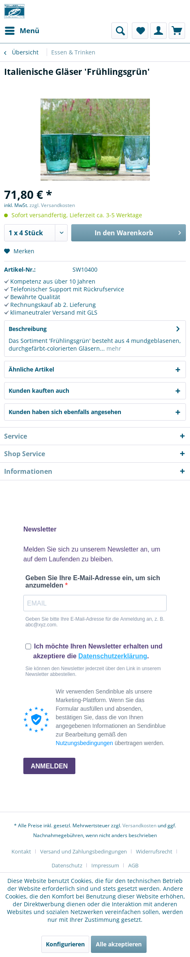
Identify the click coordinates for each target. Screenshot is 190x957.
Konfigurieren (65, 944)
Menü (22, 29)
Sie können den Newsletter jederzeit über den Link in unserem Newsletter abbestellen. (93, 671)
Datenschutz (67, 865)
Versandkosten (139, 825)
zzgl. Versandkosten (52, 205)
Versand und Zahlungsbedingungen (83, 851)
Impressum (105, 865)
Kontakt (21, 851)
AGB (133, 865)
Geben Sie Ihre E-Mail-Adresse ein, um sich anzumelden (92, 581)
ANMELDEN (49, 766)
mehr (113, 348)
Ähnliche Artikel (31, 369)
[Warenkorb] (177, 31)
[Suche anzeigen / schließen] (119, 31)
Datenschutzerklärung (112, 656)
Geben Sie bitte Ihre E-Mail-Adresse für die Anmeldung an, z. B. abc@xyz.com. (95, 622)
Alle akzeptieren (119, 944)
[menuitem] (21, 31)
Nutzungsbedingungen (84, 743)
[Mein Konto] (158, 31)
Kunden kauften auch (39, 390)
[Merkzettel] (140, 31)
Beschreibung (28, 329)
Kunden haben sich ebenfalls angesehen (65, 412)
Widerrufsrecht (154, 851)
